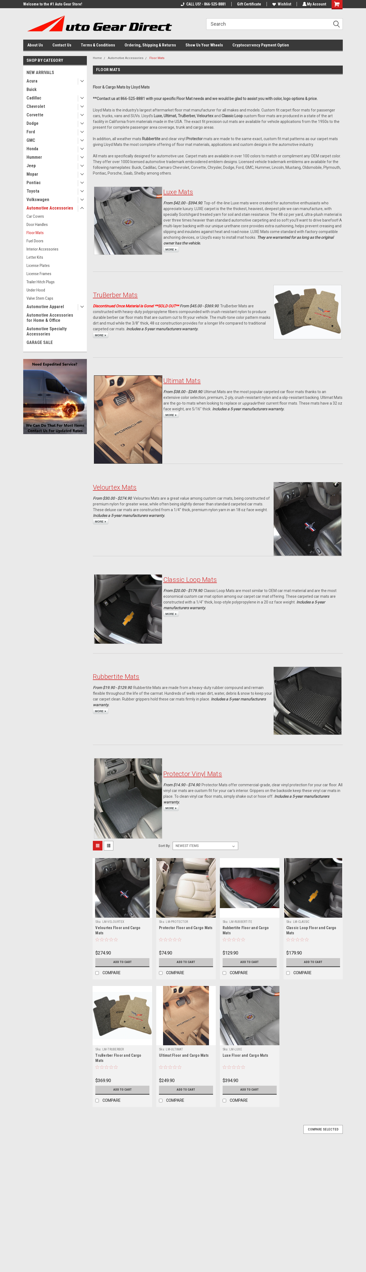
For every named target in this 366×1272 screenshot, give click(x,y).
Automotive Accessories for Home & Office (49, 318)
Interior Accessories (42, 249)
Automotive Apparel (45, 306)
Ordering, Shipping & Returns (150, 45)
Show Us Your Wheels (204, 45)
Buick (31, 89)
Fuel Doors (34, 240)
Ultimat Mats (182, 381)
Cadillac (33, 98)
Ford (30, 131)
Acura (31, 81)
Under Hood (35, 290)
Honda (32, 148)
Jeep (31, 165)
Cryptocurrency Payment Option (260, 45)
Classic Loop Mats (190, 580)
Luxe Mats (178, 192)
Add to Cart (122, 962)
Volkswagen (37, 199)
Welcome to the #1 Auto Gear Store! (52, 4)
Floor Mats (35, 232)
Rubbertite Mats (116, 677)
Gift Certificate (248, 4)
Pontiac (33, 182)
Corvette (34, 114)
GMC (30, 140)
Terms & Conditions (98, 45)
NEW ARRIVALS (40, 72)
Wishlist (280, 4)
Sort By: (164, 846)
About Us (35, 45)
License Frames (38, 273)
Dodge (32, 123)
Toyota (32, 191)
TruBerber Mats (115, 295)
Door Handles (37, 224)
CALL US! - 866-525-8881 (202, 4)
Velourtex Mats (115, 487)
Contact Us (61, 45)
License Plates (38, 265)
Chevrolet (35, 106)
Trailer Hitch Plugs (40, 281)
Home (97, 58)
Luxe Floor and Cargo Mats (245, 1055)
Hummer (34, 157)
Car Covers (35, 216)
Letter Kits (34, 257)
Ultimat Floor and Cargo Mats (184, 1055)
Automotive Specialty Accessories (46, 331)
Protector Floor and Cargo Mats (186, 928)
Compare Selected (323, 1129)
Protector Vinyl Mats (192, 774)
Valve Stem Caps (39, 298)
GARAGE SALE (39, 342)
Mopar (32, 174)
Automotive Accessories (49, 208)
